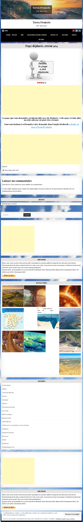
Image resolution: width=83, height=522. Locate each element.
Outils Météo (6, 421)
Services (5, 436)
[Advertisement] (41, 100)
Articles (48, 127)
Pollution (5, 429)
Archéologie (6, 385)
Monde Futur (6, 418)
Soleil (4, 440)
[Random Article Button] (73, 30)
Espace (4, 403)
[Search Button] (79, 30)
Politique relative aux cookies (65, 519)
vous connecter (15, 184)
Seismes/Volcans (8, 432)
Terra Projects (41, 7)
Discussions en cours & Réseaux (37, 35)
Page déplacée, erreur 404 (41, 46)
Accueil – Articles (11, 35)
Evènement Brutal (8, 407)
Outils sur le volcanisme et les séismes (15, 425)
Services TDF (54, 35)
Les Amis (5, 411)
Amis (22, 35)
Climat (4, 389)
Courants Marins (8, 392)
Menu (6, 31)
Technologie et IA (8, 447)
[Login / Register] (76, 30)
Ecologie (5, 400)
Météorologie (7, 414)
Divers (4, 396)
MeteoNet (41, 39)
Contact (74, 35)
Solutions (65, 35)
